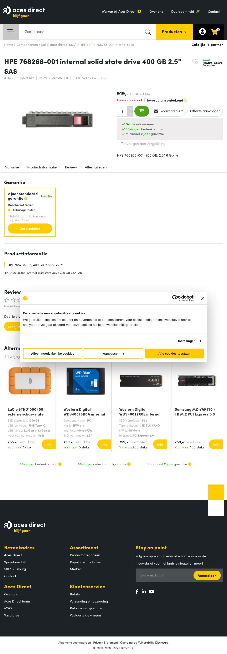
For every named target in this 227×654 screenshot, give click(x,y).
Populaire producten (85, 562)
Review (71, 166)
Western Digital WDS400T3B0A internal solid (84, 411)
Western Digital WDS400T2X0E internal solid (139, 411)
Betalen (76, 594)
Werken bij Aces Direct (118, 11)
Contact (214, 11)
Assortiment (84, 547)
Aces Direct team (17, 601)
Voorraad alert (168, 110)
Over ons (156, 11)
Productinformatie (42, 166)
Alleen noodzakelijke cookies (52, 353)
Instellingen (187, 341)
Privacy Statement (105, 642)
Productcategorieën (85, 554)
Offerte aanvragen (205, 110)
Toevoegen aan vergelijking (141, 143)
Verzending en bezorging (89, 601)
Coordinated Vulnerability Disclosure (144, 642)
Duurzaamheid (182, 11)
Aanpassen (113, 353)
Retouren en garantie (86, 608)
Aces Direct (17, 586)
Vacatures (11, 615)
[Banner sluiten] (202, 298)
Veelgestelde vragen (85, 615)
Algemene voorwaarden (74, 642)
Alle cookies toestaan (174, 353)
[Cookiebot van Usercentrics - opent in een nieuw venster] (175, 298)
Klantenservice (87, 586)
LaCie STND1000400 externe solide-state (25, 411)
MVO (8, 608)
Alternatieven (96, 166)
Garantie (12, 166)
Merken (76, 568)
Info (49, 444)
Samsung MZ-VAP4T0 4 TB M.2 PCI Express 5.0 (195, 411)
